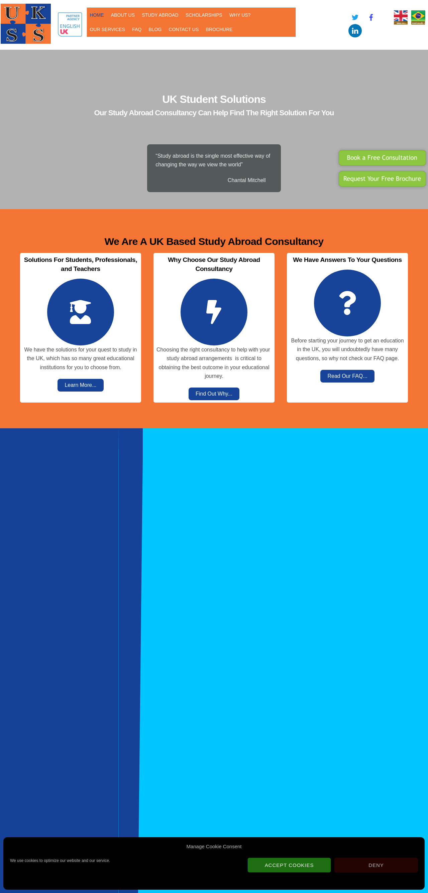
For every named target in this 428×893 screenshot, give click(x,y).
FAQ (92, 29)
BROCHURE (175, 29)
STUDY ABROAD (158, 14)
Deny (376, 865)
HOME (95, 14)
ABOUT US (121, 14)
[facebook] (370, 16)
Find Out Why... (214, 394)
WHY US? (238, 14)
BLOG (111, 29)
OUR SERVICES (274, 14)
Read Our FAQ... (347, 376)
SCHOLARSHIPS (202, 14)
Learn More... (80, 385)
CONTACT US (140, 29)
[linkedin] (354, 30)
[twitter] (354, 16)
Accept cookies (289, 865)
